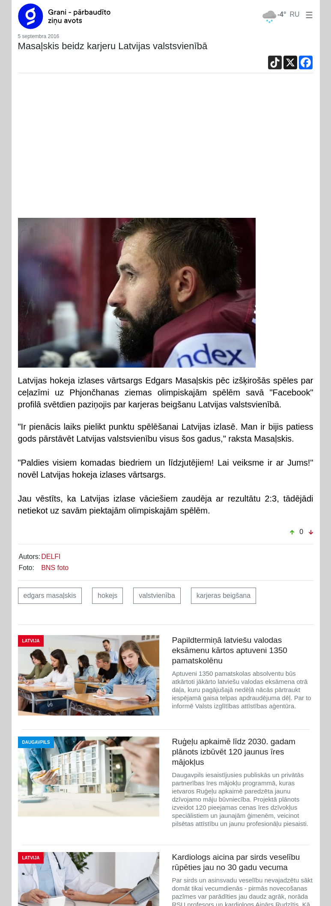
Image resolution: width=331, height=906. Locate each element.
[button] (307, 14)
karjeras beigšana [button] (223, 595)
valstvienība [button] (157, 595)
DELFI (50, 556)
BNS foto (55, 567)
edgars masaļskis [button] (50, 595)
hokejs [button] (107, 595)
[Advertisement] (165, 148)
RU (294, 14)
